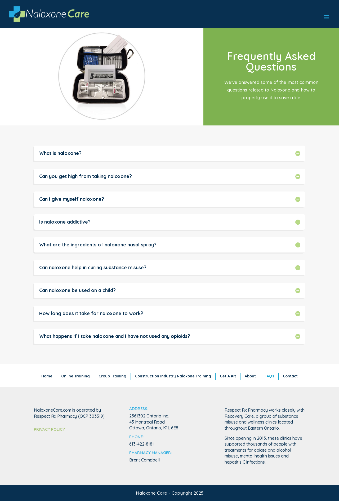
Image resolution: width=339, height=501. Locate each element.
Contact (290, 376)
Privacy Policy (49, 429)
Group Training (112, 376)
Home (46, 376)
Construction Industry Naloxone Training (173, 376)
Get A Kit (228, 376)
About (250, 376)
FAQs (269, 376)
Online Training (75, 376)
